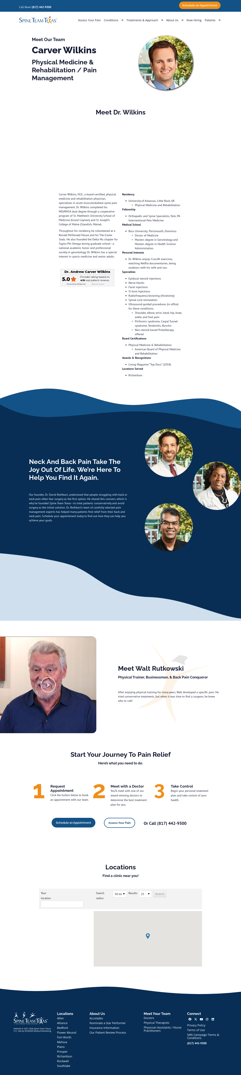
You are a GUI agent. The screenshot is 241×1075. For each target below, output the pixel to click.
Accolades (96, 1011)
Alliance (62, 1016)
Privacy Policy (196, 1018)
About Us (174, 20)
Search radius (91, 895)
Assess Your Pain (89, 20)
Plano (61, 1040)
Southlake (63, 1059)
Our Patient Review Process (108, 1026)
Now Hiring (194, 20)
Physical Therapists (156, 1016)
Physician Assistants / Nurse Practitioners (162, 1022)
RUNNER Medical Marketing (38, 1024)
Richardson (64, 1049)
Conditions (113, 20)
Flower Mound (66, 1026)
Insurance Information (104, 1021)
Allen (60, 1011)
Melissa (62, 1035)
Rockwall (63, 1054)
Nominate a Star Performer (108, 1016)
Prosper (62, 1045)
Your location (46, 895)
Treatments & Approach (144, 20)
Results (124, 893)
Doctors (149, 1011)
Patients (212, 20)
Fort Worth (64, 1030)
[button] (48, 685)
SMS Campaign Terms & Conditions (203, 1029)
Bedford (62, 1021)
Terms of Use (196, 1023)
